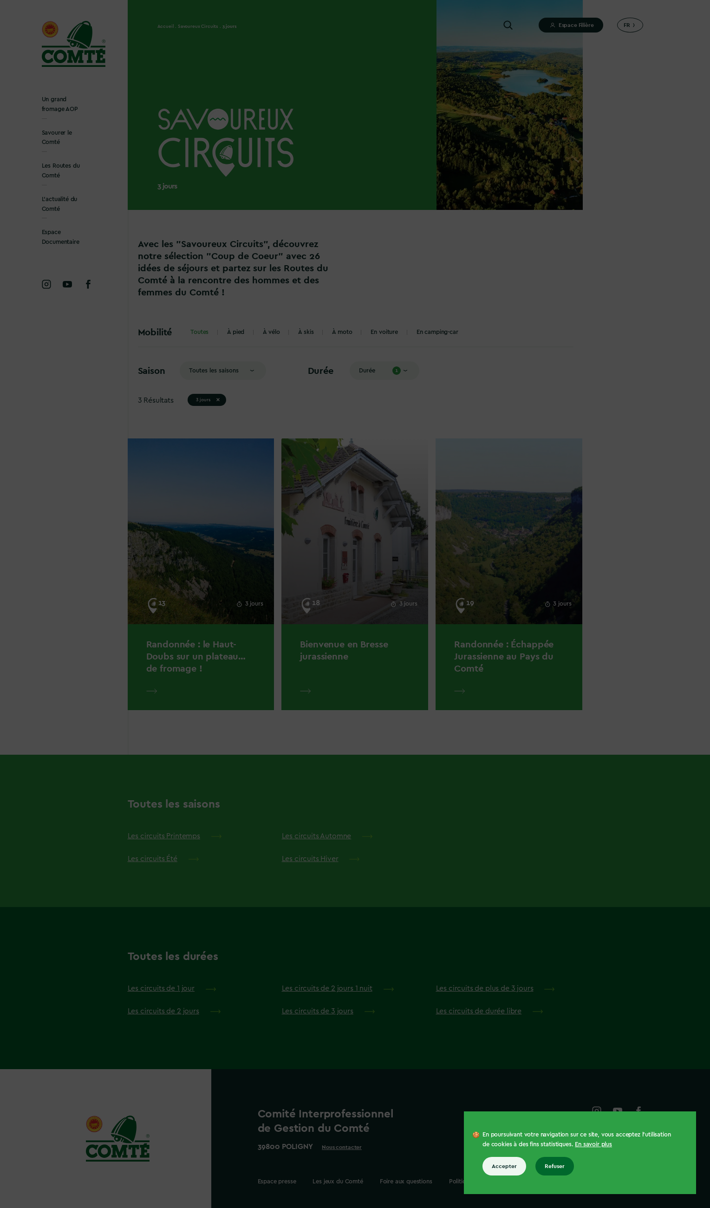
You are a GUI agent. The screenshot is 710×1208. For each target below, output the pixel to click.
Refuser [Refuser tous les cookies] (555, 1166)
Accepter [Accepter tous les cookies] (504, 1166)
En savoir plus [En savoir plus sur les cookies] (593, 1144)
